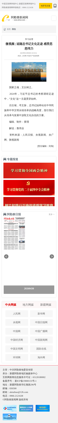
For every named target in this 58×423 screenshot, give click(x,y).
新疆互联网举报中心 (27, 4)
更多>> (52, 214)
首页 (9, 29)
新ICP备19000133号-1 (26, 381)
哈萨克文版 (45, 6)
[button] (6, 256)
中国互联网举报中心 (10, 4)
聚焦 (14, 29)
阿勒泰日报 (14, 214)
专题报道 (12, 159)
